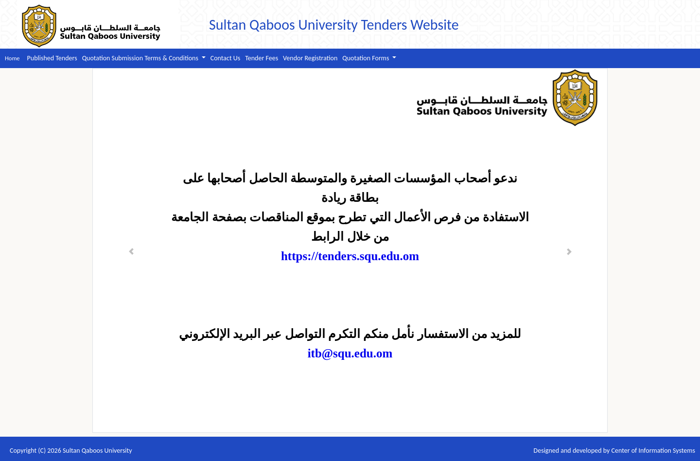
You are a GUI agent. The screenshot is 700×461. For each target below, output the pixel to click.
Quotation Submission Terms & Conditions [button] (141, 58)
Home (12, 58)
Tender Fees (261, 58)
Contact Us (225, 58)
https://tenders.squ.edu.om (350, 256)
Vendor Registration (310, 58)
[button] (131, 250)
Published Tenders (52, 58)
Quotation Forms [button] (366, 58)
